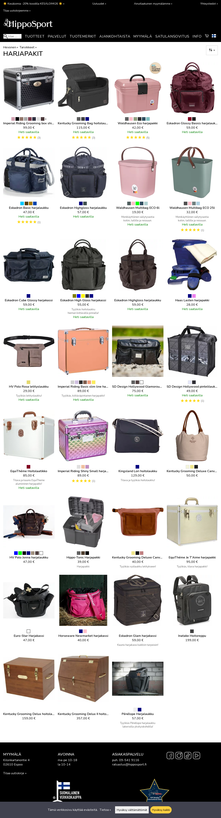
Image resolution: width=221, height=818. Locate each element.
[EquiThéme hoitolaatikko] (29, 451)
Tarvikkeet (28, 47)
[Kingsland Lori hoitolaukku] (137, 451)
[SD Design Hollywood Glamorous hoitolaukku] (137, 366)
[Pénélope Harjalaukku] (137, 692)
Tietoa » (105, 810)
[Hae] (12, 36)
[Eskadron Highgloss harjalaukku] (83, 191)
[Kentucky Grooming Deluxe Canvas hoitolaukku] (192, 451)
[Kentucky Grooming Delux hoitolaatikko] (29, 692)
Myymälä (142, 36)
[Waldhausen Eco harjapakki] (137, 103)
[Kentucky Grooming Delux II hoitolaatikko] (83, 692)
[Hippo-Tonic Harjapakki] (83, 534)
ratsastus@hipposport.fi (129, 764)
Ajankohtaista (114, 36)
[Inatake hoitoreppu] (192, 612)
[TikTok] (187, 756)
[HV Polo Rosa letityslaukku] (29, 366)
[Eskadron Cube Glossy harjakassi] (29, 280)
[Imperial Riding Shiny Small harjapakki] (83, 451)
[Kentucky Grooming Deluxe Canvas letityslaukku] (137, 534)
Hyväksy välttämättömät (132, 810)
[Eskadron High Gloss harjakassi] (83, 280)
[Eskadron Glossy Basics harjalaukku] (192, 103)
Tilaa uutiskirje (13, 773)
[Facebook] (170, 756)
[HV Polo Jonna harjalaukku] (29, 534)
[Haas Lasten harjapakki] (192, 280)
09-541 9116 (129, 760)
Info (197, 36)
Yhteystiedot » (209, 4)
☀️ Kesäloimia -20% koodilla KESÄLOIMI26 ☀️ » (33, 4)
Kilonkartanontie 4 (16, 760)
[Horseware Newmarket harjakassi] (83, 612)
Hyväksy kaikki (161, 810)
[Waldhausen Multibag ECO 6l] (137, 191)
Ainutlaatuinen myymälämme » (153, 4)
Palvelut (57, 36)
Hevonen (10, 47)
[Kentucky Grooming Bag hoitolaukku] (83, 103)
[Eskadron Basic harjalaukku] (29, 191)
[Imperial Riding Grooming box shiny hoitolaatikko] (29, 103)
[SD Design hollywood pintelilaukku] (192, 366)
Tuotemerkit (83, 36)
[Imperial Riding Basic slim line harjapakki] (83, 366)
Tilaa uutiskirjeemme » (16, 11)
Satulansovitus (172, 36)
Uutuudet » (99, 4)
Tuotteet (34, 36)
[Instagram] (179, 756)
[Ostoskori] (207, 36)
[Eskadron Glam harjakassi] (137, 612)
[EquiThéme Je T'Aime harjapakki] (192, 534)
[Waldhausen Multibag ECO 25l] (192, 191)
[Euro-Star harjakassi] (29, 612)
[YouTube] (196, 756)
